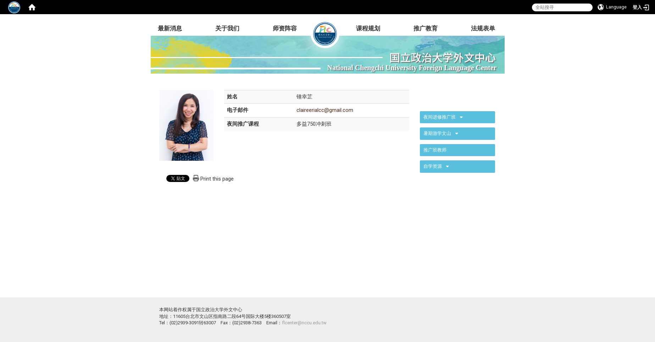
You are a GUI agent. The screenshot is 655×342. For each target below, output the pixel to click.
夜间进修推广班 (439, 117)
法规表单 (483, 28)
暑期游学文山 (437, 133)
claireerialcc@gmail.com (324, 110)
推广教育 (425, 28)
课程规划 (368, 28)
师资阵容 (285, 28)
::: (416, 97)
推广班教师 (434, 150)
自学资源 (432, 166)
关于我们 (227, 28)
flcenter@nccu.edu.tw (304, 322)
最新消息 (170, 28)
